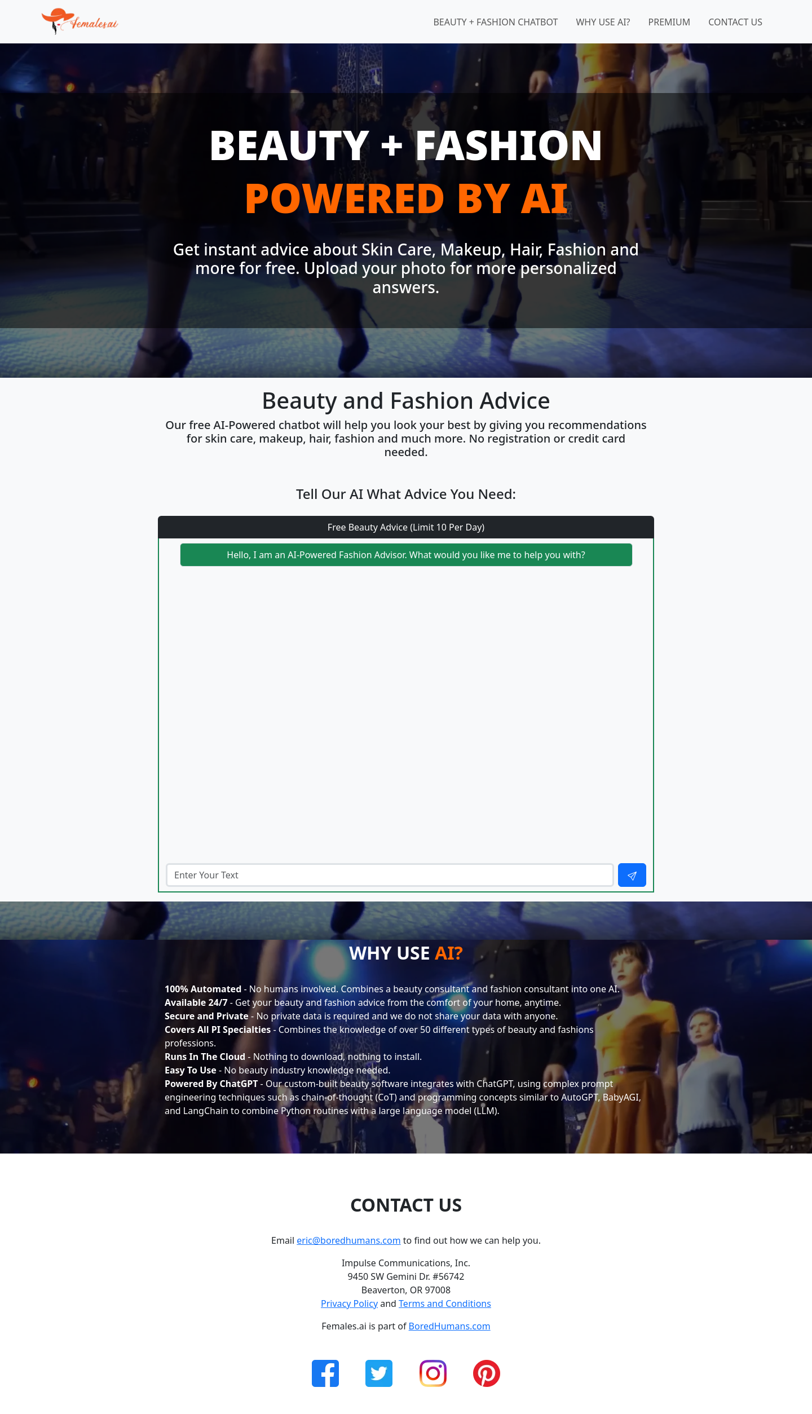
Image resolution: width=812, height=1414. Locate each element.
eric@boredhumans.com (348, 1240)
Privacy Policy (349, 1303)
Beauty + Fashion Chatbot (495, 22)
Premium (669, 22)
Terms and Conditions (445, 1303)
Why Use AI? (603, 22)
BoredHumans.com (450, 1326)
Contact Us (735, 22)
